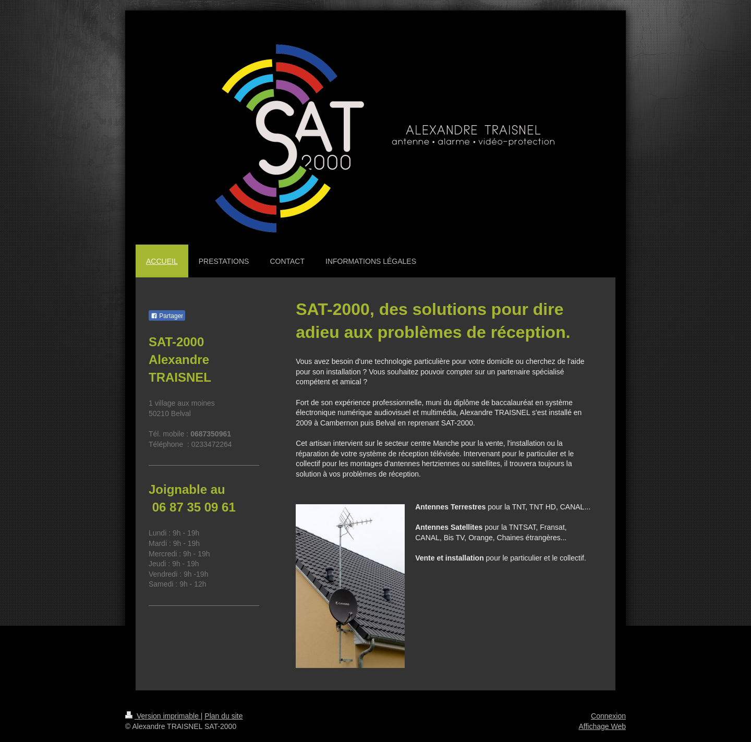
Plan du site (223, 716)
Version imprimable (163, 716)
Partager (167, 316)
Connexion (608, 716)
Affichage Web (602, 726)
